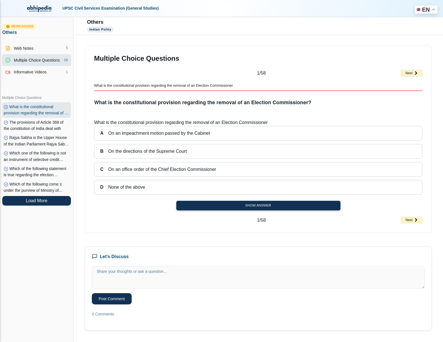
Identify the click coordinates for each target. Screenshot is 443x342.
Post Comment (112, 299)
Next (411, 73)
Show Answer (258, 205)
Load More (36, 200)
